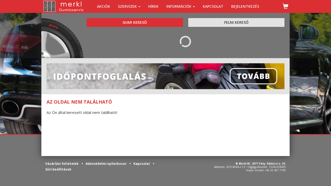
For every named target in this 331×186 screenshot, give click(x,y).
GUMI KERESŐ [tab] (135, 22)
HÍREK (153, 6)
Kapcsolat (142, 163)
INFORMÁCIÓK (180, 6)
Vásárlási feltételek (62, 163)
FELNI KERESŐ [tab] (236, 22)
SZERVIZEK (129, 6)
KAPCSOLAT (213, 6)
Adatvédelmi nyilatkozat (106, 163)
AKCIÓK (103, 6)
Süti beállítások (58, 169)
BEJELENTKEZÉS (245, 6)
